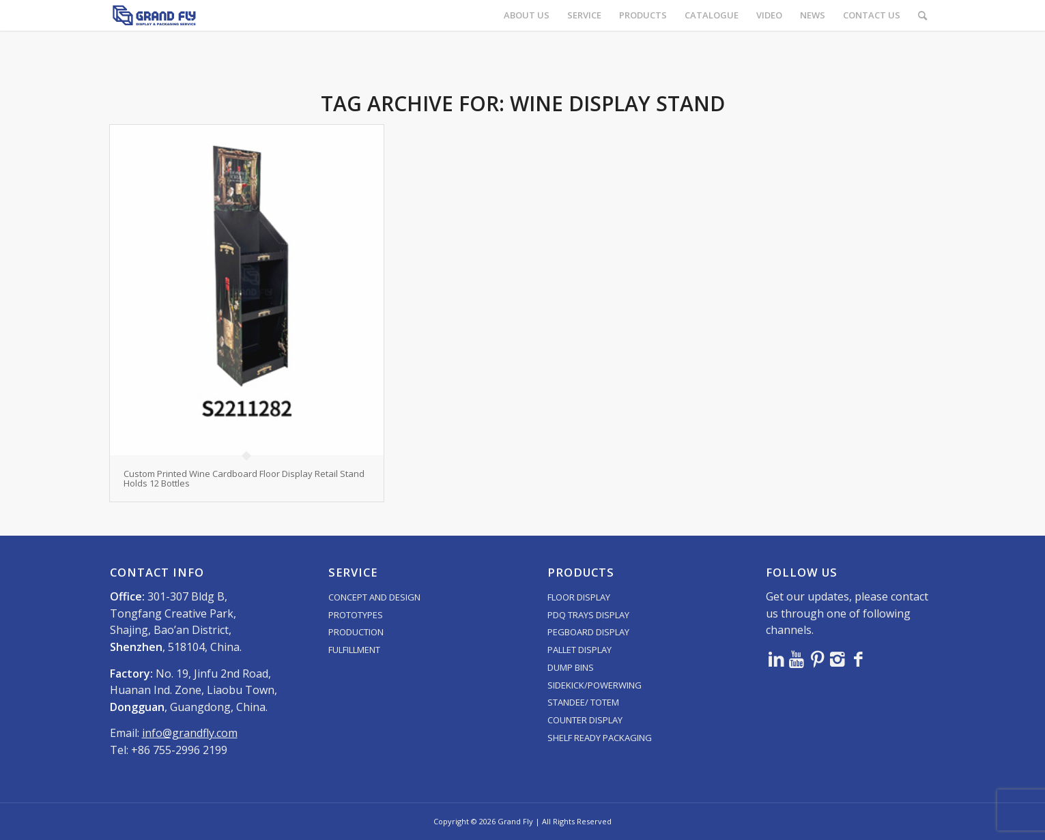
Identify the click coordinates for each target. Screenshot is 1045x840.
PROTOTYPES (355, 615)
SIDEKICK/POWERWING (594, 685)
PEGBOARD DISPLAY (588, 632)
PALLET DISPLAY (579, 649)
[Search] (922, 15)
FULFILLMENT (354, 649)
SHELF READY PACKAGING (599, 738)
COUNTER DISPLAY (584, 720)
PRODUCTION (356, 632)
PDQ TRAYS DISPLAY (588, 615)
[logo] (154, 15)
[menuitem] (526, 15)
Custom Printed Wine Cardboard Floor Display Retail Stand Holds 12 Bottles (244, 478)
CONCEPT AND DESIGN (374, 597)
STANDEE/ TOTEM (583, 702)
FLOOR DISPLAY (578, 597)
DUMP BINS (570, 667)
